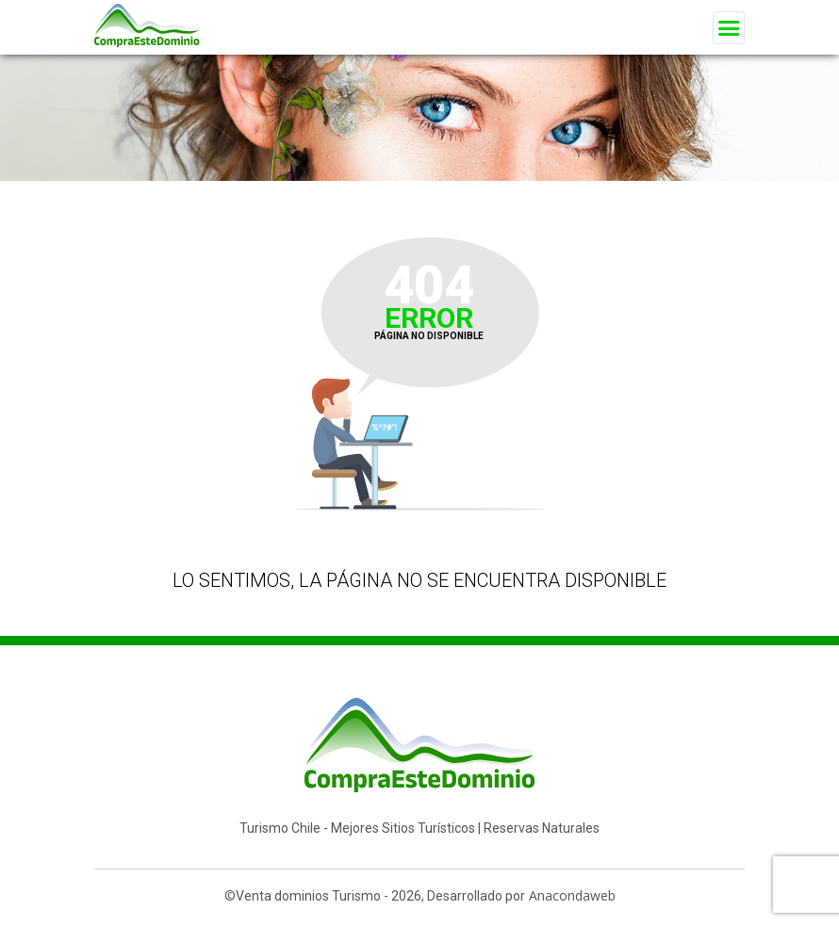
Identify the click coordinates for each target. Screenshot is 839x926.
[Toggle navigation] (729, 27)
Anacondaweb (572, 895)
